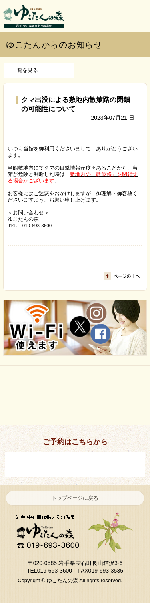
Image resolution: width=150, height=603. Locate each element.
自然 (77, 408)
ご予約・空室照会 (108, 464)
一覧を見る (25, 70)
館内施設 (117, 408)
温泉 (77, 382)
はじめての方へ (36, 382)
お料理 (36, 408)
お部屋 (117, 382)
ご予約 (133, 16)
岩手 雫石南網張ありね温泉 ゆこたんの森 (33, 16)
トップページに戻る (75, 498)
